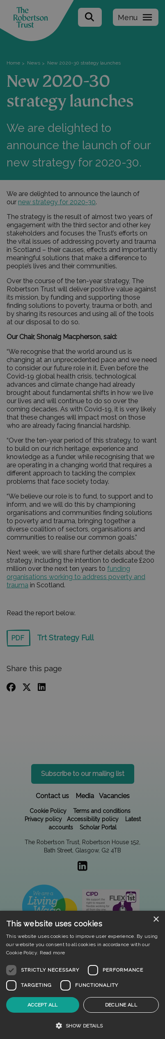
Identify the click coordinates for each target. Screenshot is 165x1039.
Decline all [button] (121, 1005)
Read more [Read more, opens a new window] (52, 953)
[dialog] (82, 975)
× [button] (156, 920)
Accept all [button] (43, 1005)
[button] (82, 1025)
